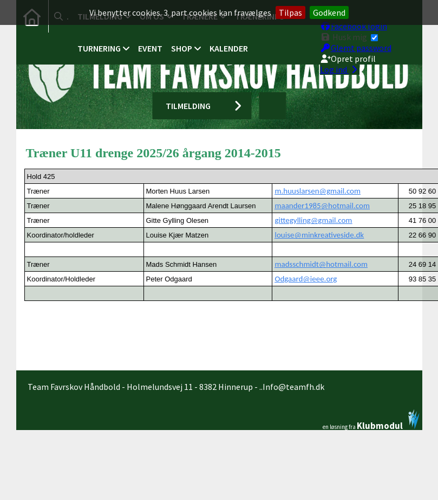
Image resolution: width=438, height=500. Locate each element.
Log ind (339, 67)
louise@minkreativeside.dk (319, 235)
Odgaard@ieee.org (305, 279)
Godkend (329, 12)
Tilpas (290, 12)
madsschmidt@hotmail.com (321, 264)
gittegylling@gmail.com (313, 220)
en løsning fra (371, 419)
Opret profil (348, 56)
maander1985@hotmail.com (321, 205)
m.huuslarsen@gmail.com (317, 191)
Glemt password (355, 45)
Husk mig (349, 34)
